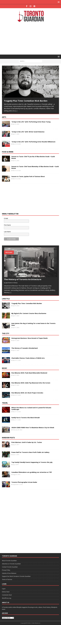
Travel (5, 403)
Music (4, 368)
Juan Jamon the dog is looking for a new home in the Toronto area (33, 324)
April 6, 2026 (16, 340)
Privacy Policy (6, 570)
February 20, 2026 (17, 430)
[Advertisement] (31, 38)
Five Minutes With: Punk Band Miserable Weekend (29, 373)
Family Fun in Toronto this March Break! (25, 418)
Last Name (7, 231)
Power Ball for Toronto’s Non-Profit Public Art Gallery (30, 452)
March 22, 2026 (17, 178)
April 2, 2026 (16, 350)
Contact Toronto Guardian (10, 567)
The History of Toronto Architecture (22, 279)
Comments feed (7, 595)
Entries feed (5, 592)
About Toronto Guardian (9, 560)
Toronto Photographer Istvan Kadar (24, 482)
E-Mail (6, 218)
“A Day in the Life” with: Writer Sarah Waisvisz (27, 132)
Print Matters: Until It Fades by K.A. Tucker (26, 442)
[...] (16, 111)
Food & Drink (7, 152)
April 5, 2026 (16, 160)
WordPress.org (6, 598)
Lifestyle (6, 299)
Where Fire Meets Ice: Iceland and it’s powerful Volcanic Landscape (31, 408)
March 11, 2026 (17, 420)
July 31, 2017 (16, 444)
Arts (4, 117)
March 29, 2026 (17, 170)
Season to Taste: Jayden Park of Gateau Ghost (28, 176)
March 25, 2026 (17, 144)
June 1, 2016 (16, 454)
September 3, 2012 (18, 484)
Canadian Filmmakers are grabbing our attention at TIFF (31, 472)
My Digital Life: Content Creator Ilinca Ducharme (28, 313)
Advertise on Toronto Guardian (11, 564)
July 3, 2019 (16, 464)
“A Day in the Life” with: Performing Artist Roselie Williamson (33, 142)
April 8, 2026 (16, 124)
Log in (3, 588)
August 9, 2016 (16, 474)
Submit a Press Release (9, 573)
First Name (7, 225)
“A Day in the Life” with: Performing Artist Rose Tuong (30, 122)
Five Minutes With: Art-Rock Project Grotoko (27, 393)
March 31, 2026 (17, 360)
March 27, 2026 (17, 395)
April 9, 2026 (16, 305)
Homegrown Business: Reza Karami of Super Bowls (29, 338)
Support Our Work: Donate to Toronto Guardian (16, 576)
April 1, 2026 (16, 134)
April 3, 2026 (16, 385)
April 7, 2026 (16, 315)
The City (5, 333)
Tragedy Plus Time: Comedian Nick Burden (25, 100)
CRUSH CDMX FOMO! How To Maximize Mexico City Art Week (32, 427)
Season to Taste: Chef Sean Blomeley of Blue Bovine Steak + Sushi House (35, 167)
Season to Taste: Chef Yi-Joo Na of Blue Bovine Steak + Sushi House (33, 157)
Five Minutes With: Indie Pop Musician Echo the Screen (30, 383)
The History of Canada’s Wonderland (24, 348)
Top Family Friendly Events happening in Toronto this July (31, 462)
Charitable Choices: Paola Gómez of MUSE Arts (28, 358)
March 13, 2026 (17, 411)
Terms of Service (7, 579)
